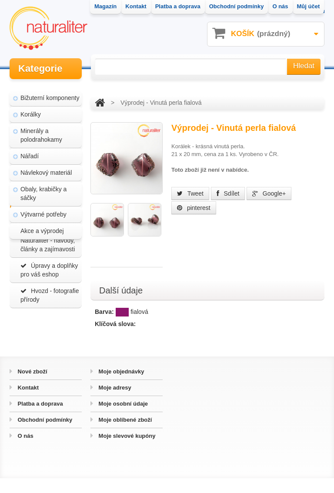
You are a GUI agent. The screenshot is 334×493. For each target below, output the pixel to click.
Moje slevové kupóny (126, 450)
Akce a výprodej (42, 224)
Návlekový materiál (46, 166)
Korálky (30, 107)
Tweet (190, 193)
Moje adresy (114, 402)
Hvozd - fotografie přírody (49, 332)
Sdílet (228, 193)
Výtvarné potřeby (43, 207)
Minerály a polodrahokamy (41, 129)
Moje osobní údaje (122, 418)
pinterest (193, 207)
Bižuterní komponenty (49, 91)
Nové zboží (31, 386)
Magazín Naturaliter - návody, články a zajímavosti (47, 277)
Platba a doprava (39, 418)
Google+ (269, 193)
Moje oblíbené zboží (124, 434)
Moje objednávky (120, 386)
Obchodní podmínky (44, 434)
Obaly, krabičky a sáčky (43, 187)
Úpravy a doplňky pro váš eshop (49, 307)
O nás (24, 450)
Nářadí (29, 149)
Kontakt (27, 402)
